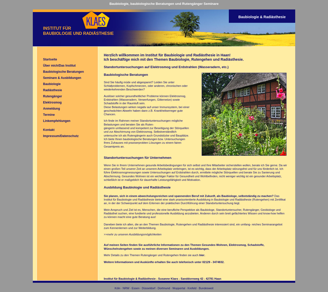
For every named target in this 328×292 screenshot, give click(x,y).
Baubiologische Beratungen (63, 72)
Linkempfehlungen (56, 121)
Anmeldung (51, 108)
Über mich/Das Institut (59, 65)
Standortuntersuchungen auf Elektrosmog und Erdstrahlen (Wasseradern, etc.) (166, 67)
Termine (49, 115)
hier (201, 255)
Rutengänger (52, 96)
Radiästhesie (52, 90)
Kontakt (49, 130)
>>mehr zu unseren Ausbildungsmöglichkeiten (132, 234)
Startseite (50, 59)
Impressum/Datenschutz (61, 136)
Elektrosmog (52, 102)
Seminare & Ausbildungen (62, 78)
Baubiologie (52, 84)
